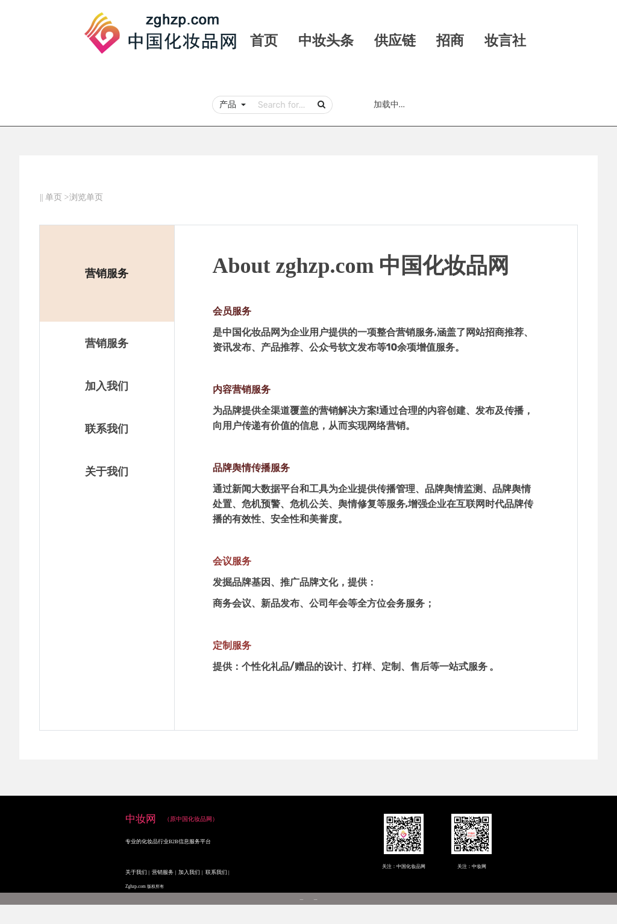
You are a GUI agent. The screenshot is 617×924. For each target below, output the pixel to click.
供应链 (395, 40)
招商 (450, 40)
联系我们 (106, 429)
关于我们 (106, 472)
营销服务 (106, 343)
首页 (264, 40)
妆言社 (505, 40)
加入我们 (106, 386)
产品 (229, 104)
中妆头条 (326, 40)
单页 (53, 197)
